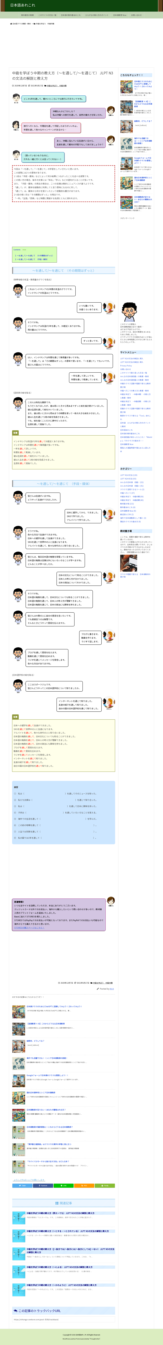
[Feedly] (105, 1186)
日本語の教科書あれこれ (130, 433)
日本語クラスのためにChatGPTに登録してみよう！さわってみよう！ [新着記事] (54, 1006)
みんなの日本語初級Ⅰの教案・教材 (134, 376)
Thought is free (94, 1339)
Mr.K (112, 988)
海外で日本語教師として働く (133, 518)
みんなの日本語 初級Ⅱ (132, 486)
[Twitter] (22, 1186)
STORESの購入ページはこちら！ (48, 927)
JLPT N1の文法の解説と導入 (131, 358)
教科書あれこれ (127, 507)
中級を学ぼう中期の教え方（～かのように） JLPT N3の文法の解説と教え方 (62, 1285)
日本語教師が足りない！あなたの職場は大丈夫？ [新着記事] (46, 1109)
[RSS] (84, 1186)
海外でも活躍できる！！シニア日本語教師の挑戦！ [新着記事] (47, 1058)
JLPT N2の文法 (128, 478)
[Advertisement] (81, 46)
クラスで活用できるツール (132, 489)
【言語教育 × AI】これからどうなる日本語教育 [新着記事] (46, 1023)
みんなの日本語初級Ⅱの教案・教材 (134, 380)
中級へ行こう (127, 493)
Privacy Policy (126, 365)
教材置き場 (127, 503)
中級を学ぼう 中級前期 (132, 500)
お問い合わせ (125, 369)
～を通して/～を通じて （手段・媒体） (32, 259)
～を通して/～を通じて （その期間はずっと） (34, 255)
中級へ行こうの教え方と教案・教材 (134, 390)
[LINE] (64, 1186)
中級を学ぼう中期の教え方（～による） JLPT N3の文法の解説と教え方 (59, 1267)
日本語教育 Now (126, 444)
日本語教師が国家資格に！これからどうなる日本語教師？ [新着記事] (50, 1127)
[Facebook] (43, 1186)
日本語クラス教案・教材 (21, 23)
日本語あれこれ (126, 430)
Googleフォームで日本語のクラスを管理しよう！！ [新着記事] (48, 1075)
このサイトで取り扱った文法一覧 (133, 372)
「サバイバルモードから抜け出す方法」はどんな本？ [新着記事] (48, 1161)
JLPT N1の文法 (128, 475)
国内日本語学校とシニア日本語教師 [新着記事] (41, 1092)
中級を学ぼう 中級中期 (45, 23)
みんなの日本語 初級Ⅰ (132, 482)
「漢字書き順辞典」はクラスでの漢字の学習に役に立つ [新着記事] (49, 1144)
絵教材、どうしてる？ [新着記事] (35, 1041)
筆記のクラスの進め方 (130, 521)
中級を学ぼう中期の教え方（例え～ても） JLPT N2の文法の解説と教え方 (60, 1213)
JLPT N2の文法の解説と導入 (131, 362)
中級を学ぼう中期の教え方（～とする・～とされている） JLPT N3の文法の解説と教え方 (68, 1231)
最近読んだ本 (127, 514)
